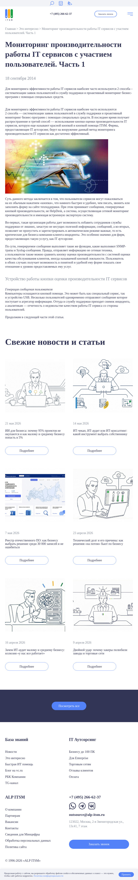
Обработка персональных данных (28, 840)
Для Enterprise (78, 758)
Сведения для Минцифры (22, 834)
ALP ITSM (15, 797)
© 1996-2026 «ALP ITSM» (23, 860)
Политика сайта (16, 847)
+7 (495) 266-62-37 (61, 13)
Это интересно (28, 29)
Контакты (11, 828)
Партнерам (12, 815)
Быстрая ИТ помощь (19, 764)
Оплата (74, 777)
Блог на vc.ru (14, 770)
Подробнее (27, 450)
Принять (126, 874)
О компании (13, 809)
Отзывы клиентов (81, 770)
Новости (11, 751)
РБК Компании (15, 777)
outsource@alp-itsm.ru (87, 815)
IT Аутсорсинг (82, 739)
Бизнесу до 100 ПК (82, 751)
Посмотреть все (69, 706)
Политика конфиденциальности (48, 876)
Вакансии (11, 822)
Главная (10, 29)
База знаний (16, 739)
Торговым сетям (80, 764)
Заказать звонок (105, 14)
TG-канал (11, 783)
